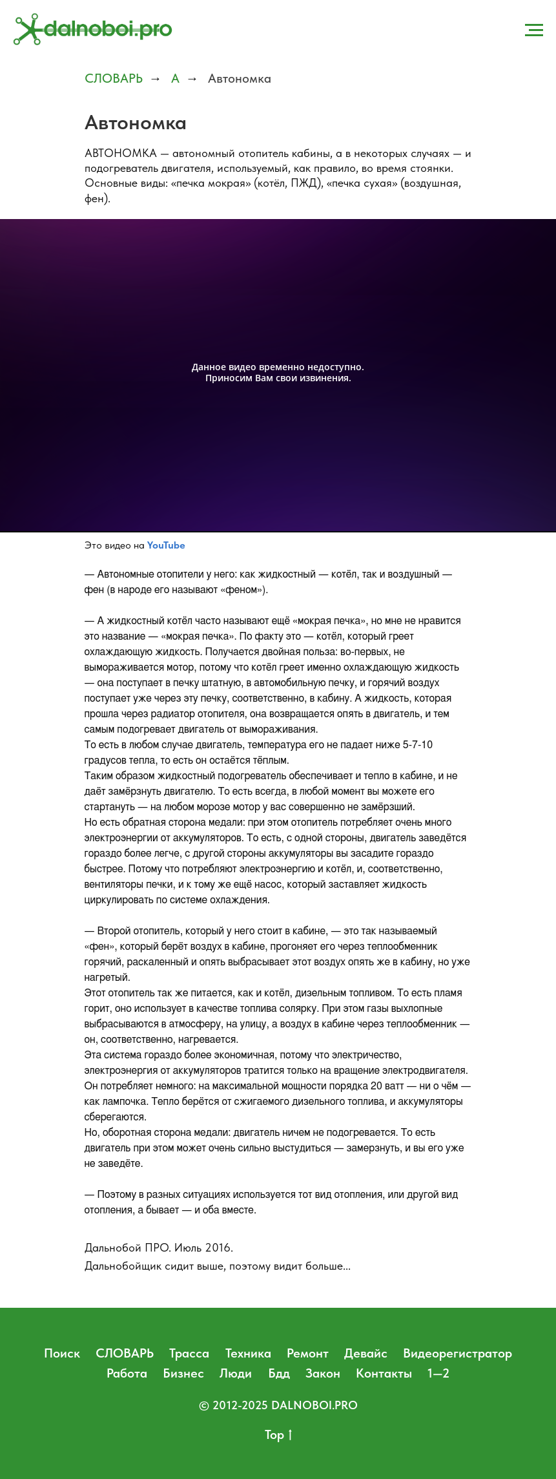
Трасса (189, 1353)
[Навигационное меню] (534, 30)
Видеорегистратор (457, 1353)
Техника (248, 1353)
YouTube (166, 545)
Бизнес (183, 1373)
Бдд (279, 1373)
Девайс (365, 1353)
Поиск (62, 1353)
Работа (127, 1373)
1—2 (438, 1373)
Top (278, 1435)
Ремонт (308, 1353)
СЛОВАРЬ (114, 78)
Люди (236, 1373)
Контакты (384, 1373)
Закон (322, 1373)
